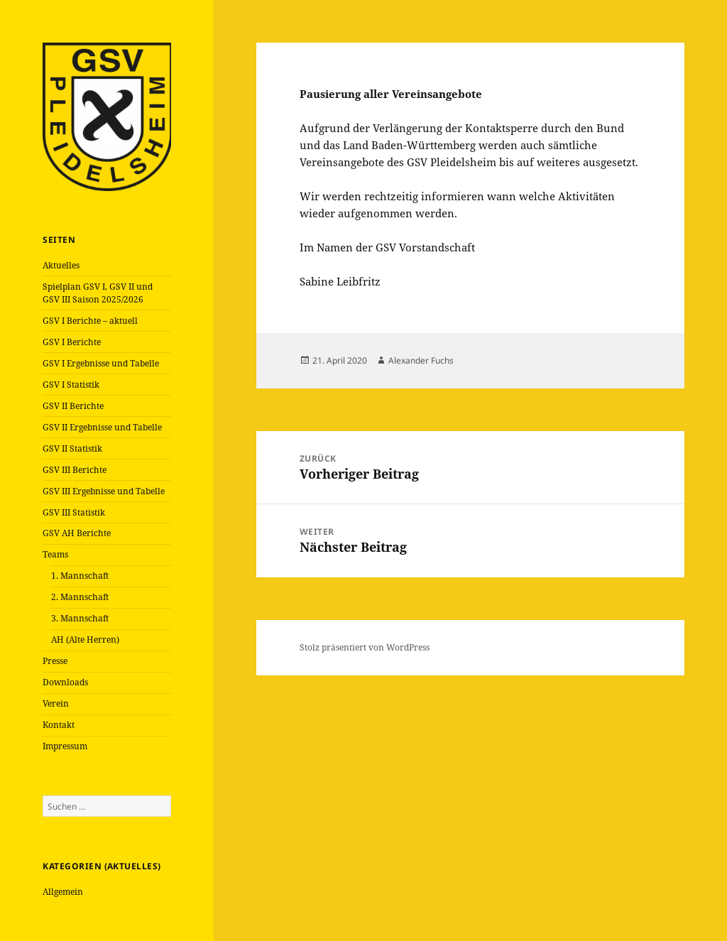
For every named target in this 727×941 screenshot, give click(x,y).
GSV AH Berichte (77, 533)
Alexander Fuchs (421, 360)
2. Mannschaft (80, 597)
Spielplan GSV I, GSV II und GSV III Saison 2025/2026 (98, 293)
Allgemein (63, 892)
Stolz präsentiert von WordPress (365, 647)
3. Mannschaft (80, 618)
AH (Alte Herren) (85, 639)
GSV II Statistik (72, 448)
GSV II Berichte (73, 406)
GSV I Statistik (71, 385)
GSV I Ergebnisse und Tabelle (101, 363)
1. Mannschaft (80, 576)
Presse (55, 661)
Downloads (65, 682)
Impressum (65, 746)
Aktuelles (61, 265)
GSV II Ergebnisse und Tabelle (102, 427)
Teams (55, 554)
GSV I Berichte (72, 342)
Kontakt (59, 725)
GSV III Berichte (74, 470)
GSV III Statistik (74, 512)
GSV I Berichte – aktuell (90, 321)
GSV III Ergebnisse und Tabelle (104, 491)
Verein (56, 703)
